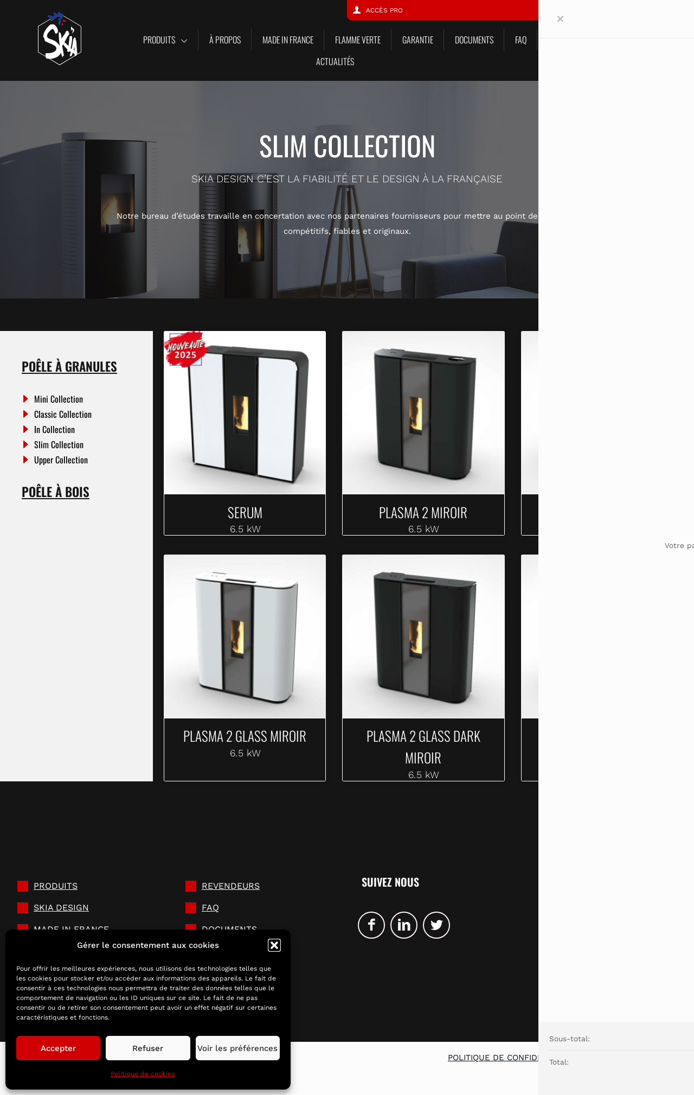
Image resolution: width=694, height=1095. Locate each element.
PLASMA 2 (602, 511)
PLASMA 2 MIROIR (423, 511)
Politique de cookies (143, 1074)
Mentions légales (629, 1064)
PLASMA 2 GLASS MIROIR (244, 738)
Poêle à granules (69, 366)
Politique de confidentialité (513, 1064)
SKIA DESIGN (61, 914)
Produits (56, 892)
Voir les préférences (237, 1048)
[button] (274, 945)
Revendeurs (231, 892)
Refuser (147, 1048)
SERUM (245, 511)
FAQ (210, 914)
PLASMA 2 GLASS (602, 738)
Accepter (58, 1048)
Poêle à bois (55, 491)
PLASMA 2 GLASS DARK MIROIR (423, 750)
